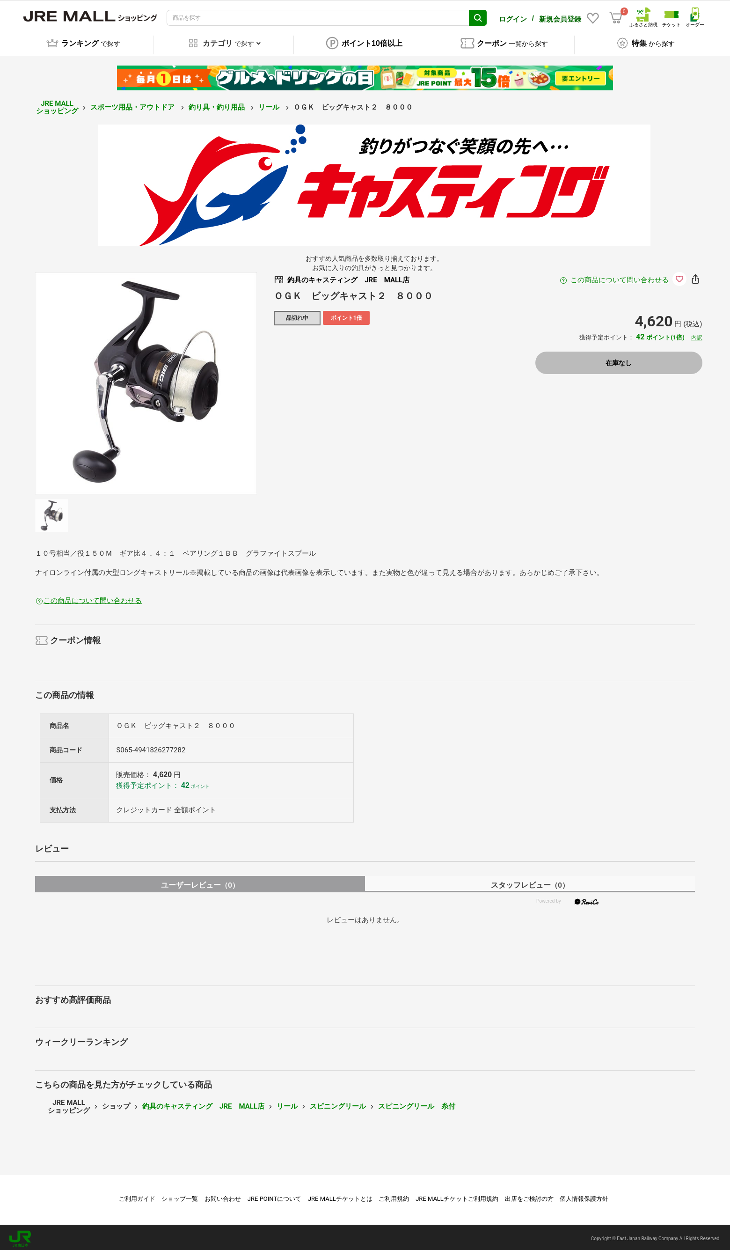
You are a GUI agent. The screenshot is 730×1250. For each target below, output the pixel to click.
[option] (146, 381)
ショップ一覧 (179, 1195)
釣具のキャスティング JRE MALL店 (203, 1103)
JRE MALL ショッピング (57, 104)
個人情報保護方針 (584, 1195)
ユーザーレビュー (200, 882)
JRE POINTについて (274, 1195)
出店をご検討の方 (529, 1195)
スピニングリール (338, 1103)
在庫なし (619, 360)
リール (269, 104)
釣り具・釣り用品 (218, 104)
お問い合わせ (222, 1195)
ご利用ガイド (137, 1195)
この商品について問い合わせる (619, 277)
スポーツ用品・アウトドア (133, 104)
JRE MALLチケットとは (340, 1195)
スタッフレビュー (530, 882)
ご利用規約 (394, 1195)
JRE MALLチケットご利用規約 (457, 1195)
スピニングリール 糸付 (416, 1103)
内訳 (696, 334)
